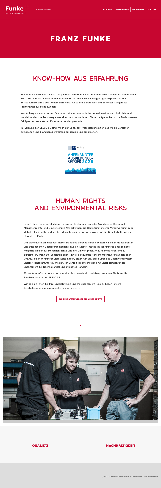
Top (104, 476)
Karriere (107, 9)
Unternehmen (122, 9)
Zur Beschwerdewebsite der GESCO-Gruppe (80, 299)
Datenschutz (136, 476)
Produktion (138, 9)
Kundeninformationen (119, 476)
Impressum (153, 476)
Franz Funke (17, 9)
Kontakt (152, 9)
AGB (145, 476)
